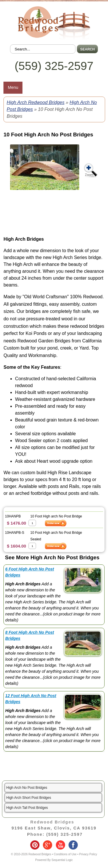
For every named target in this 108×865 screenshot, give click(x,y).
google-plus (47, 845)
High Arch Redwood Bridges (35, 102)
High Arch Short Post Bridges (28, 798)
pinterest (35, 845)
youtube (60, 845)
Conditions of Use (65, 854)
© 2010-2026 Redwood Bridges (31, 854)
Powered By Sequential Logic (54, 860)
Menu (13, 87)
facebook (73, 845)
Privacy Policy (88, 854)
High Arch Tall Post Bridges (27, 808)
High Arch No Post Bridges (26, 788)
